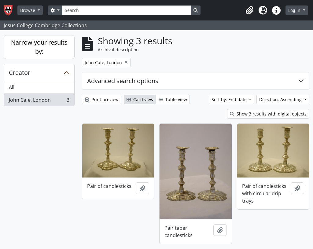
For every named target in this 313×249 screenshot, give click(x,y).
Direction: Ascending (281, 99)
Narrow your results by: (39, 47)
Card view (140, 99)
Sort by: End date (230, 99)
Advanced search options (122, 81)
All (11, 87)
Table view (173, 99)
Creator (19, 72)
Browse (28, 10)
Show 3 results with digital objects (268, 114)
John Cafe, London (39, 101)
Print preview (102, 99)
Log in (295, 10)
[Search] (126, 10)
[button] (249, 10)
